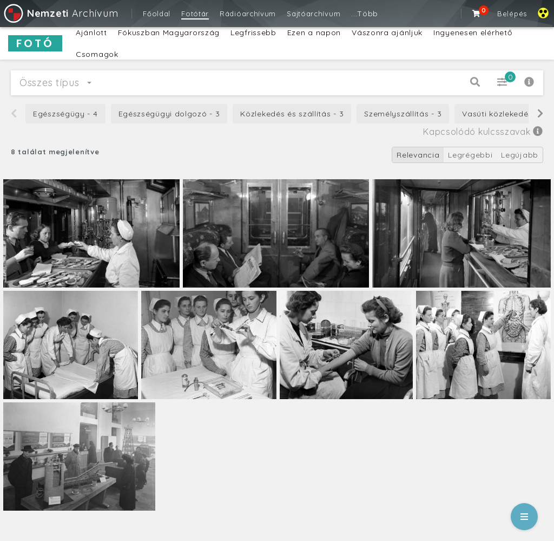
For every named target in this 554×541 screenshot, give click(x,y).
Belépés (512, 13)
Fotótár (195, 13)
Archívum (60, 13)
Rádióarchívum (248, 13)
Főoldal (156, 13)
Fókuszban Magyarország (169, 32)
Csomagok (97, 54)
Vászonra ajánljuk (387, 32)
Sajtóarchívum (313, 13)
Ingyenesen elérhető (472, 32)
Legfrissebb (253, 32)
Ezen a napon (314, 32)
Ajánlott (91, 32)
